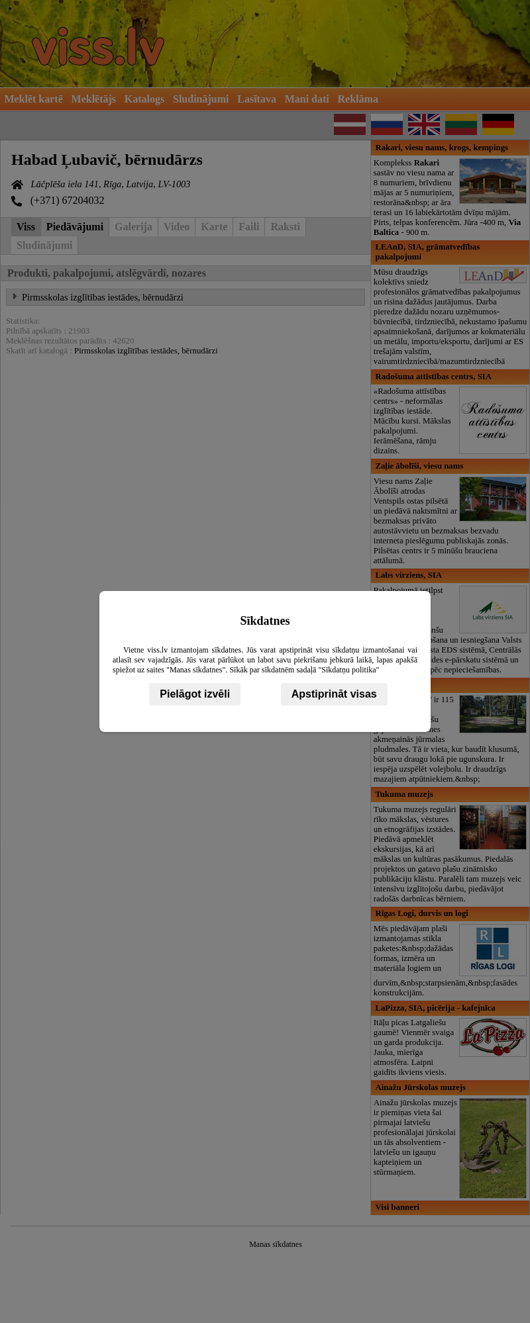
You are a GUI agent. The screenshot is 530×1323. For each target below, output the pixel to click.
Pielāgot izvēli (195, 694)
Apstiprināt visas (334, 694)
